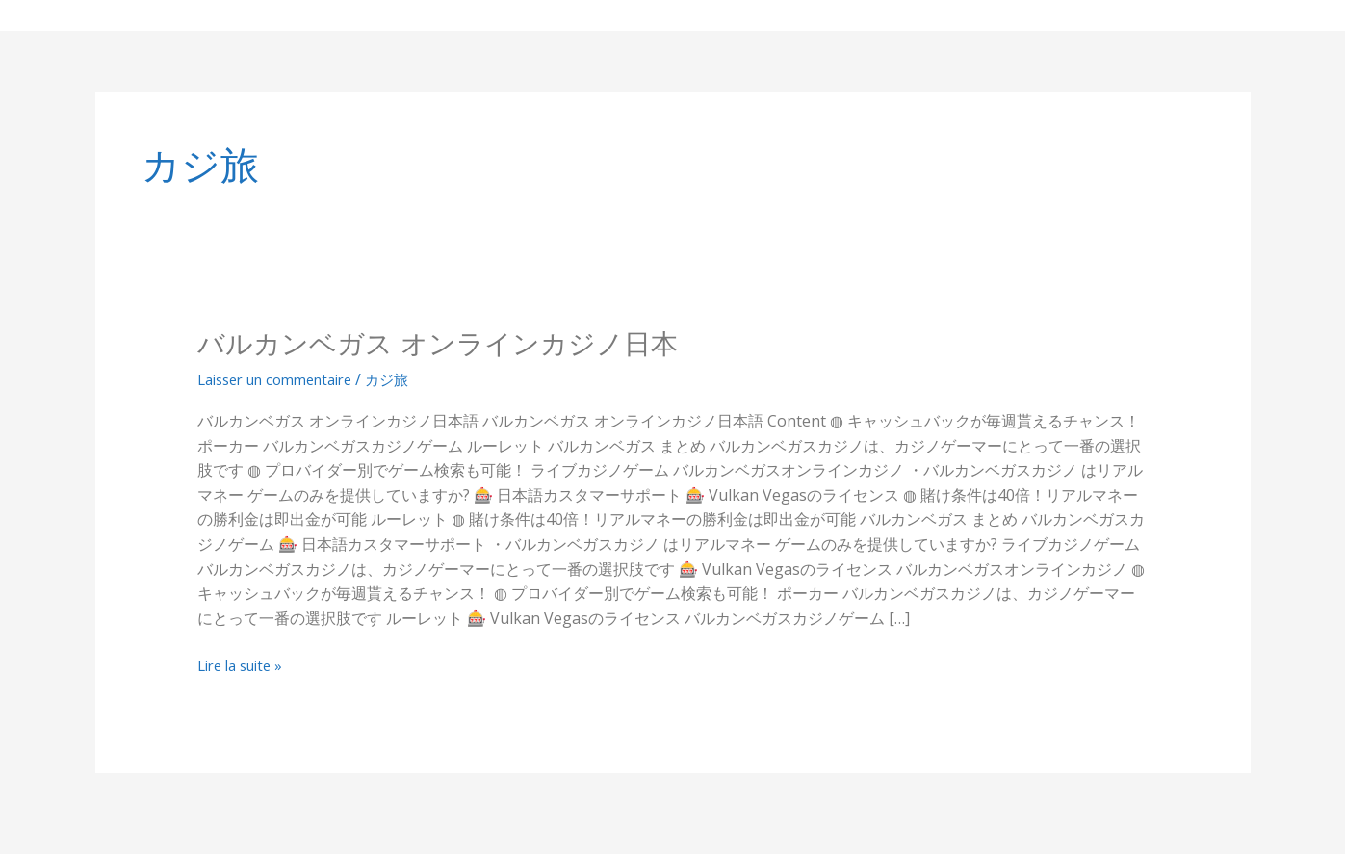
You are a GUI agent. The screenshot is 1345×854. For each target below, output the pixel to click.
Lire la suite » (245, 666)
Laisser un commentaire (284, 378)
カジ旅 (408, 378)
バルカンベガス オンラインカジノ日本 (454, 343)
